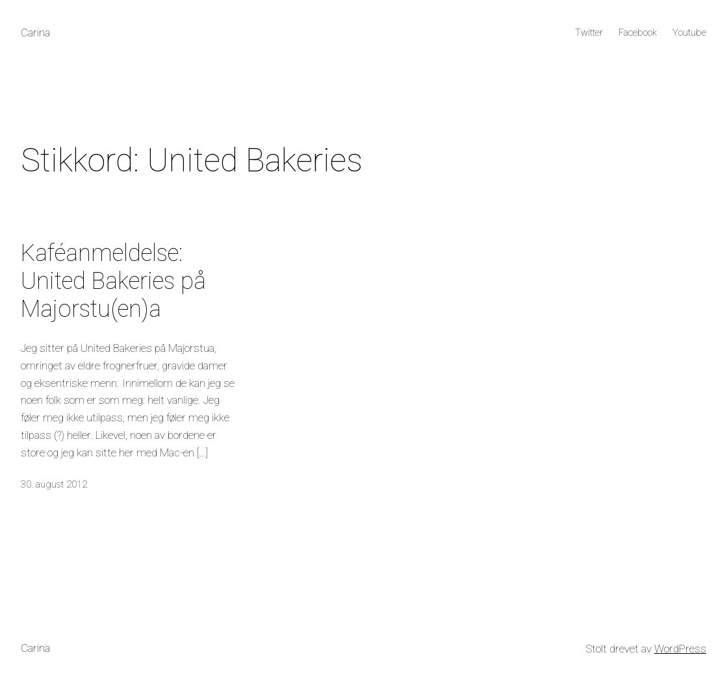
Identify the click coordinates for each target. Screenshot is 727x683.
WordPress (680, 648)
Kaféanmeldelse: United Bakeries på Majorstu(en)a (113, 281)
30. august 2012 (54, 484)
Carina (35, 32)
